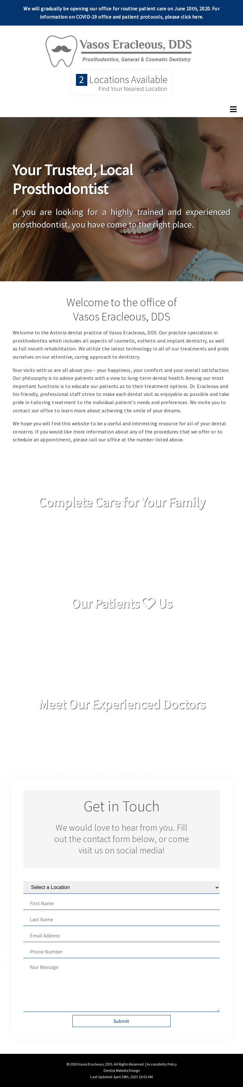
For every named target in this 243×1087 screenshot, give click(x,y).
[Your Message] (121, 986)
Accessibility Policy (162, 1064)
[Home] (121, 61)
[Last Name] (121, 919)
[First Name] (121, 903)
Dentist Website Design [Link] (121, 1070)
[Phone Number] (121, 951)
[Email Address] (121, 935)
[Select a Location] (121, 887)
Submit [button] (121, 1021)
